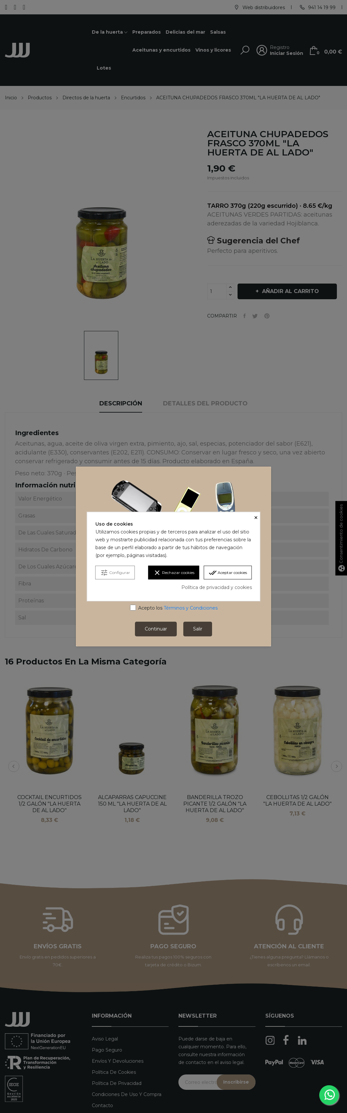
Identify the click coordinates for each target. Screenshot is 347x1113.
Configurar (115, 573)
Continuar (156, 629)
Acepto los (178, 608)
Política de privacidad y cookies (216, 587)
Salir (197, 629)
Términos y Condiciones (191, 608)
